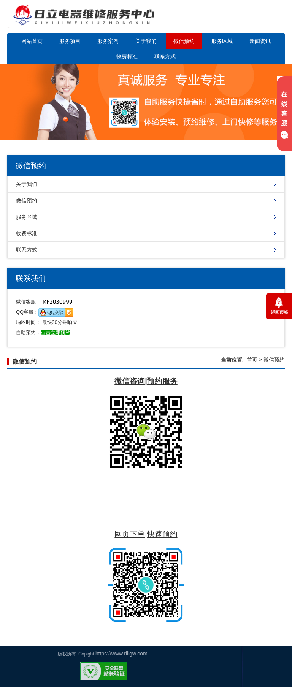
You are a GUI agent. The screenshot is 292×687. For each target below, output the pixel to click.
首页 (252, 360)
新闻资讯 (260, 41)
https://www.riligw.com (28, 653)
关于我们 (146, 41)
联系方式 (165, 56)
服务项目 (70, 41)
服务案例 (108, 41)
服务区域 (222, 41)
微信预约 (184, 41)
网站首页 (32, 41)
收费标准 (127, 56)
